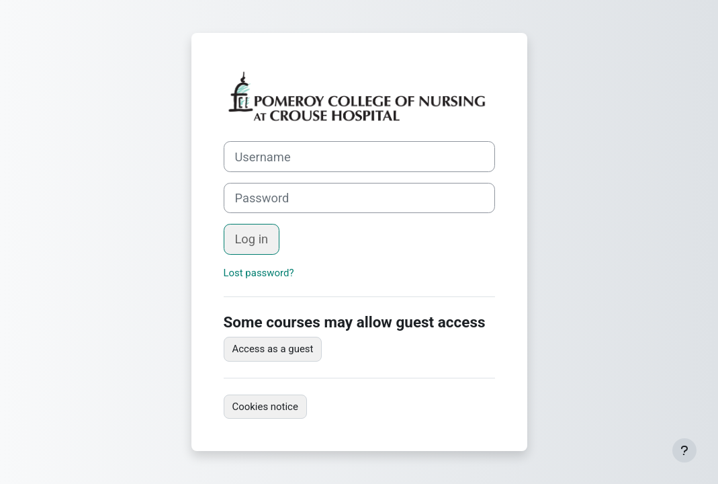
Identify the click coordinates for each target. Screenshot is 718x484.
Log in (252, 239)
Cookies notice (265, 407)
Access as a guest (273, 349)
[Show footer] (684, 450)
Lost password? (259, 273)
